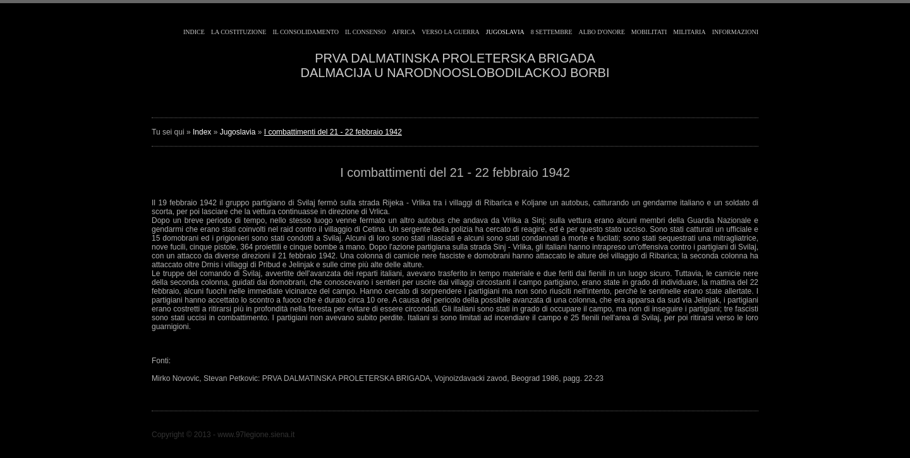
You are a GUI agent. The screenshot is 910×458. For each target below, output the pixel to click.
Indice (194, 31)
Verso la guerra (451, 31)
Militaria (689, 31)
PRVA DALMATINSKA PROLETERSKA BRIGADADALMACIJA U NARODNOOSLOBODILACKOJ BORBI (455, 65)
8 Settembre (552, 31)
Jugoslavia (505, 31)
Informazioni (735, 31)
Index (202, 132)
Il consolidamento (305, 31)
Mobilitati (649, 31)
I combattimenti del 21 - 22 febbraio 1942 (333, 132)
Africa (403, 31)
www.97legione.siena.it (255, 434)
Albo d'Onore (602, 31)
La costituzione (239, 31)
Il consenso (365, 31)
